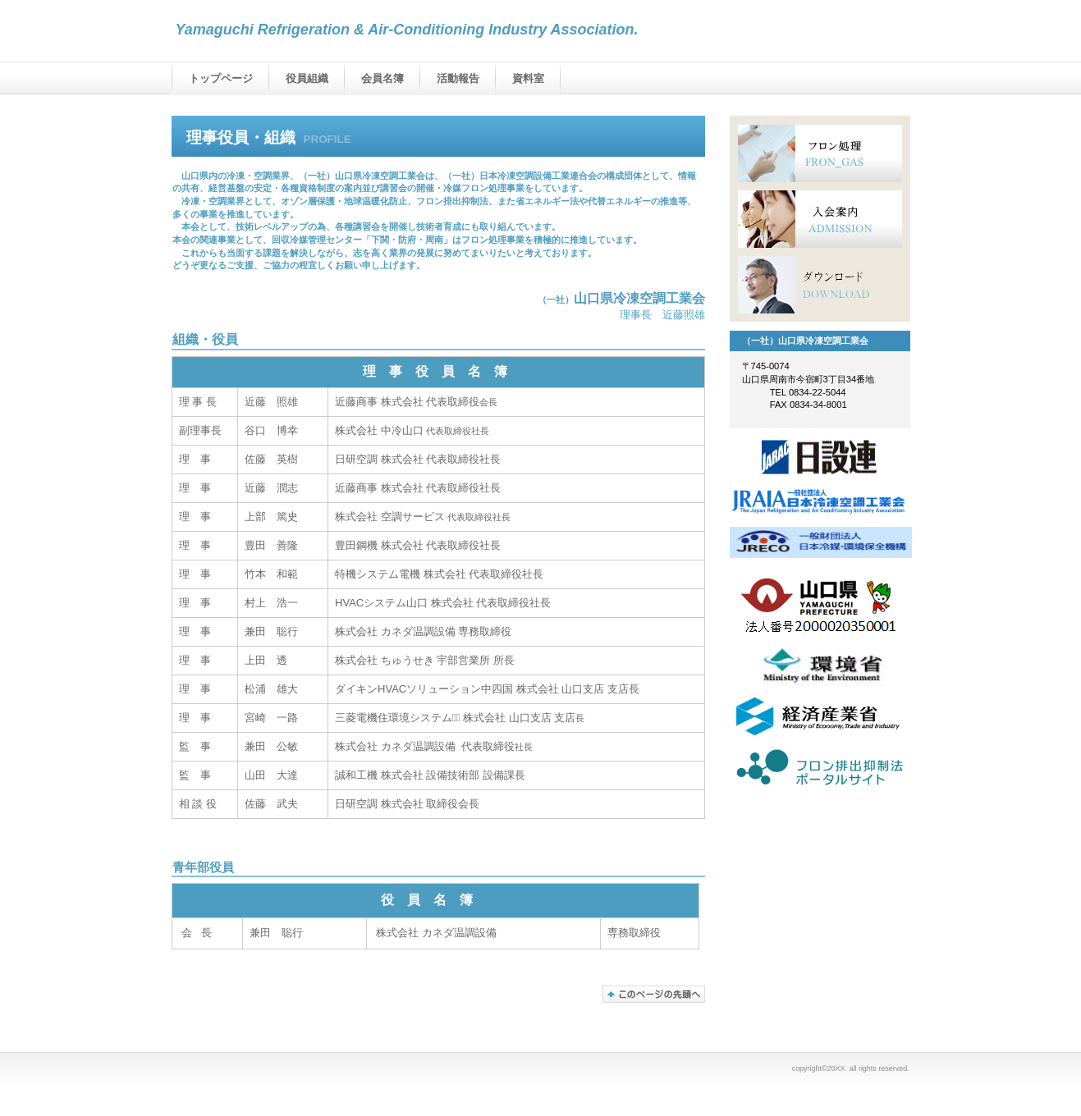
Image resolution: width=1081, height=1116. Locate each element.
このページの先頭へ (653, 994)
